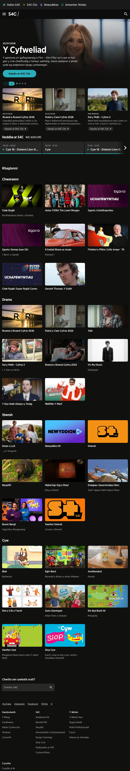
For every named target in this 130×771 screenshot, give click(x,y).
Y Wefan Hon (76, 717)
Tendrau (6, 732)
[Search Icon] (126, 14)
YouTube (6, 704)
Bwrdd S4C (41, 722)
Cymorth (6, 737)
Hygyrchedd (75, 722)
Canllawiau (7, 722)
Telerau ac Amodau (79, 737)
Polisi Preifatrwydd (79, 727)
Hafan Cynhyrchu (11, 727)
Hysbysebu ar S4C (45, 747)
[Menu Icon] (4, 14)
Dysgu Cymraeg (44, 737)
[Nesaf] (125, 148)
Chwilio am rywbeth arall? (18, 679)
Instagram (19, 704)
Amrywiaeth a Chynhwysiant (50, 732)
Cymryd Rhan (43, 752)
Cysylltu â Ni (8, 768)
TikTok (44, 704)
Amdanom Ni (42, 717)
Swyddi (39, 727)
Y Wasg (6, 717)
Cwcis (72, 732)
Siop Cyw (40, 742)
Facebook (33, 704)
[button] (6, 84)
